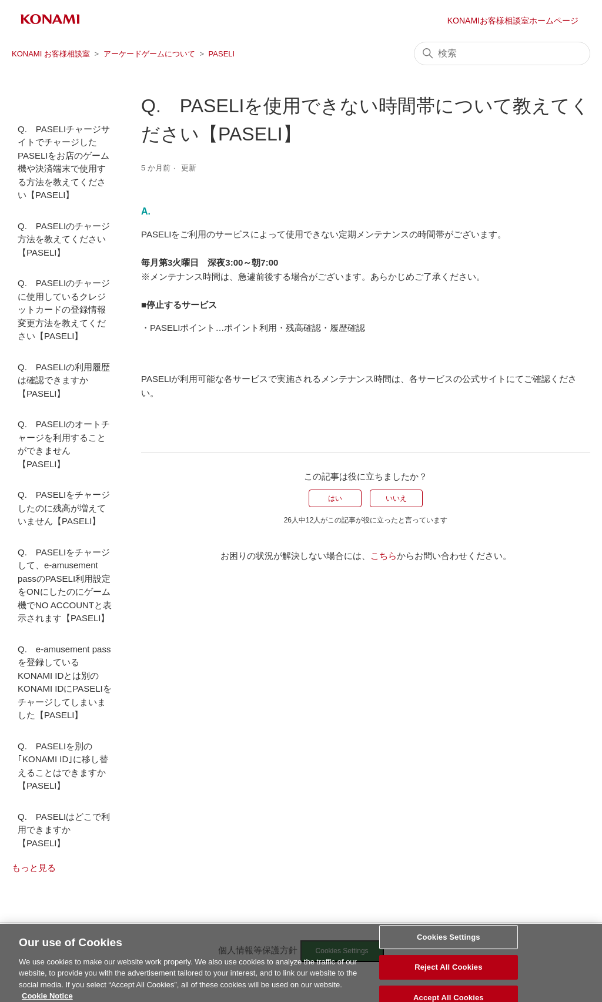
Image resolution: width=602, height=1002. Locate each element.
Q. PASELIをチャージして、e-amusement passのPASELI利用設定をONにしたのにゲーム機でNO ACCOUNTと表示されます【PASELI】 (65, 585)
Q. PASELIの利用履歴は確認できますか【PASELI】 (64, 380)
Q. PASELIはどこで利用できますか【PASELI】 (64, 830)
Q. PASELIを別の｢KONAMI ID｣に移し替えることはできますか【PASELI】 (63, 766)
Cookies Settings (448, 941)
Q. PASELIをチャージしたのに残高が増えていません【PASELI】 (64, 508)
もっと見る (34, 868)
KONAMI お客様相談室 (51, 53)
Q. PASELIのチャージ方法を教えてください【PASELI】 (64, 239)
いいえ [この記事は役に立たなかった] (396, 498)
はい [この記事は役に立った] (335, 498)
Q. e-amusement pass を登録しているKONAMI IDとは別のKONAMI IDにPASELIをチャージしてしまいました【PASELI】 (65, 682)
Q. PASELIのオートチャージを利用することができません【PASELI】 (64, 444)
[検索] (502, 53)
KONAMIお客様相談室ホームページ (512, 20)
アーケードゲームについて (149, 53)
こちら (383, 556)
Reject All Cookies (448, 971)
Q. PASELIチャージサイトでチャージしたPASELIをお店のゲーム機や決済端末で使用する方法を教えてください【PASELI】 (64, 162)
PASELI (222, 53)
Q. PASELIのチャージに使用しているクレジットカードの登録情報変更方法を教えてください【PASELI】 (64, 309)
